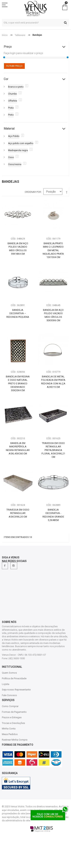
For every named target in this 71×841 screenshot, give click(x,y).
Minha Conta (8, 728)
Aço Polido (13, 136)
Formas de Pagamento (14, 711)
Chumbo (12, 93)
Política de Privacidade (14, 678)
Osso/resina (14, 164)
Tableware (20, 35)
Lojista (5, 684)
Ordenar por (33, 191)
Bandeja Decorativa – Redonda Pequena (17, 313)
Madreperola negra (18, 150)
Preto (11, 114)
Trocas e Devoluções (13, 723)
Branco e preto (15, 86)
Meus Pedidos (10, 734)
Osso (11, 157)
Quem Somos (9, 672)
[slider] (4, 57)
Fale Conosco (9, 695)
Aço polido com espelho (20, 143)
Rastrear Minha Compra (14, 739)
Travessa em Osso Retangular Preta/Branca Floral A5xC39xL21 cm (53, 450)
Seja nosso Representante (16, 689)
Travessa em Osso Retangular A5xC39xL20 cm (17, 513)
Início (5, 35)
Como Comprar (10, 706)
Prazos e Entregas (12, 717)
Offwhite (12, 100)
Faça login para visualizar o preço (23, 53)
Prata (11, 107)
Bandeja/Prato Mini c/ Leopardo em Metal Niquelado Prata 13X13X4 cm (53, 250)
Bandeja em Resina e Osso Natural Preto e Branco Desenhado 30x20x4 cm (18, 383)
